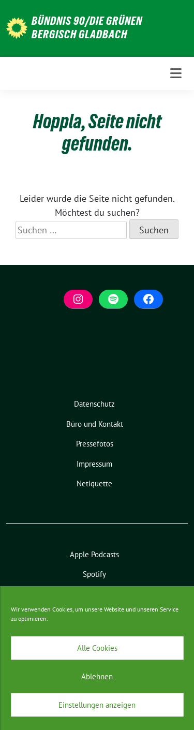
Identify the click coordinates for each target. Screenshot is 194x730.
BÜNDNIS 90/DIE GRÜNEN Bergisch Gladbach (87, 27)
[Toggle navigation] (176, 73)
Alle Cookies (97, 648)
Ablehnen (97, 676)
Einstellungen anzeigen (97, 705)
